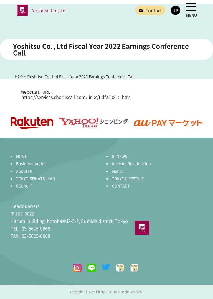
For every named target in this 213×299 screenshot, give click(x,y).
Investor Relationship (131, 163)
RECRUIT (24, 185)
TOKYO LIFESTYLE (128, 178)
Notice (118, 171)
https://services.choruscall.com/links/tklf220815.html (76, 97)
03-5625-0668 (30, 228)
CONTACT (121, 185)
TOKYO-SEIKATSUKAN (35, 178)
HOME (21, 156)
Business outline (31, 163)
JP (175, 10)
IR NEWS (119, 156)
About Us (24, 171)
